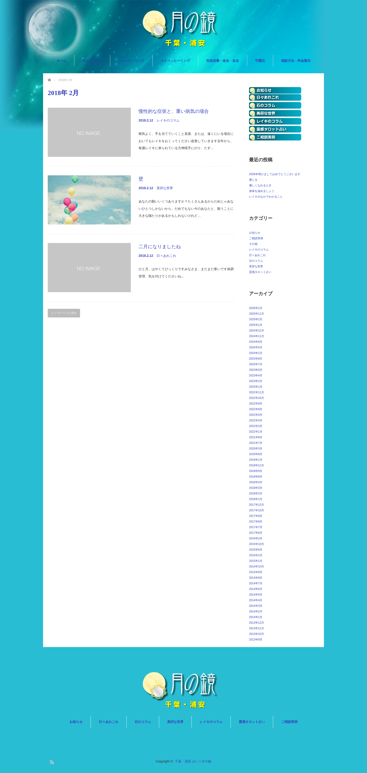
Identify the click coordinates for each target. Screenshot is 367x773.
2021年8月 (255, 437)
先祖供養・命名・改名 (222, 61)
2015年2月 (255, 555)
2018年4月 (255, 482)
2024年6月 (255, 341)
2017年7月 (255, 527)
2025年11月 (256, 313)
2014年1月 (255, 617)
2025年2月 (255, 319)
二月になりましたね (160, 246)
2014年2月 (255, 611)
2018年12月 (256, 465)
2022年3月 (255, 426)
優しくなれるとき (260, 185)
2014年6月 (255, 589)
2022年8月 (255, 409)
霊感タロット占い (260, 272)
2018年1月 (255, 499)
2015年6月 (255, 549)
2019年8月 (255, 454)
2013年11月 (256, 628)
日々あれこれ (166, 256)
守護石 (260, 61)
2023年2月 (255, 381)
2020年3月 (255, 448)
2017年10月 (256, 510)
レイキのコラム (168, 120)
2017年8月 (255, 521)
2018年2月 (255, 493)
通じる (253, 179)
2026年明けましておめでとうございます (274, 174)
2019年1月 (255, 459)
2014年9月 (255, 572)
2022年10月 (256, 398)
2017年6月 (255, 532)
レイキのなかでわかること (266, 196)
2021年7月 (255, 443)
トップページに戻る (64, 313)
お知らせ (254, 232)
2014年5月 (255, 594)
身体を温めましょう (261, 191)
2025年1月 (255, 325)
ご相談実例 (256, 238)
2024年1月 (255, 353)
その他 (253, 244)
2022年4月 (255, 420)
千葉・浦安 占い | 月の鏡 (193, 761)
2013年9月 (255, 639)
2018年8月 (255, 476)
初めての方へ (92, 61)
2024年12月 (256, 330)
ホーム (61, 61)
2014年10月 (256, 566)
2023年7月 (255, 364)
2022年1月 (255, 431)
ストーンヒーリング (175, 61)
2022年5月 (255, 414)
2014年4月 (255, 600)
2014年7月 (255, 583)
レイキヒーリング (131, 61)
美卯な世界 (165, 188)
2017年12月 (256, 504)
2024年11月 (256, 336)
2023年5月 (255, 370)
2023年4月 (255, 375)
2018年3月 (255, 488)
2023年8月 (255, 358)
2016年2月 (255, 538)
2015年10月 (256, 544)
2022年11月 (256, 392)
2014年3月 (255, 605)
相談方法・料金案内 (296, 61)
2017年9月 (255, 516)
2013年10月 (256, 634)
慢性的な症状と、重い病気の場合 (174, 111)
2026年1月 (255, 308)
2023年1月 (255, 386)
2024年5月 (255, 347)
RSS (51, 761)
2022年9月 (255, 403)
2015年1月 (255, 561)
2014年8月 (255, 577)
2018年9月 (255, 471)
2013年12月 (256, 622)
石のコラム (256, 260)
